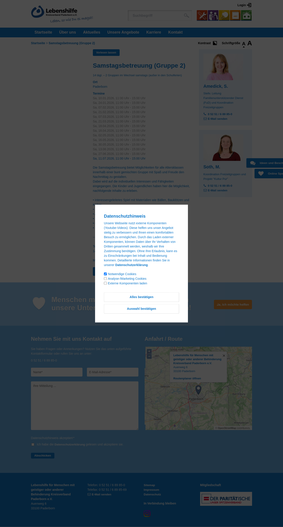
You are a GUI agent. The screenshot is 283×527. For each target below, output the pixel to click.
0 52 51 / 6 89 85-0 (221, 114)
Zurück (103, 271)
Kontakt (175, 32)
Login (241, 5)
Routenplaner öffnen (187, 379)
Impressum (152, 490)
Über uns (67, 32)
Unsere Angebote (123, 32)
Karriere (153, 32)
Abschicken (43, 455)
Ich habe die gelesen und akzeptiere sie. (81, 444)
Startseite (43, 32)
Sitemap (150, 485)
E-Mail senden (218, 118)
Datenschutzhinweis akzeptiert (53, 438)
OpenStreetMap (227, 428)
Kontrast (204, 43)
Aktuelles (91, 32)
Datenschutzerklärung (71, 444)
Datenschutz (153, 494)
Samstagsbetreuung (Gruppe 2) (72, 43)
